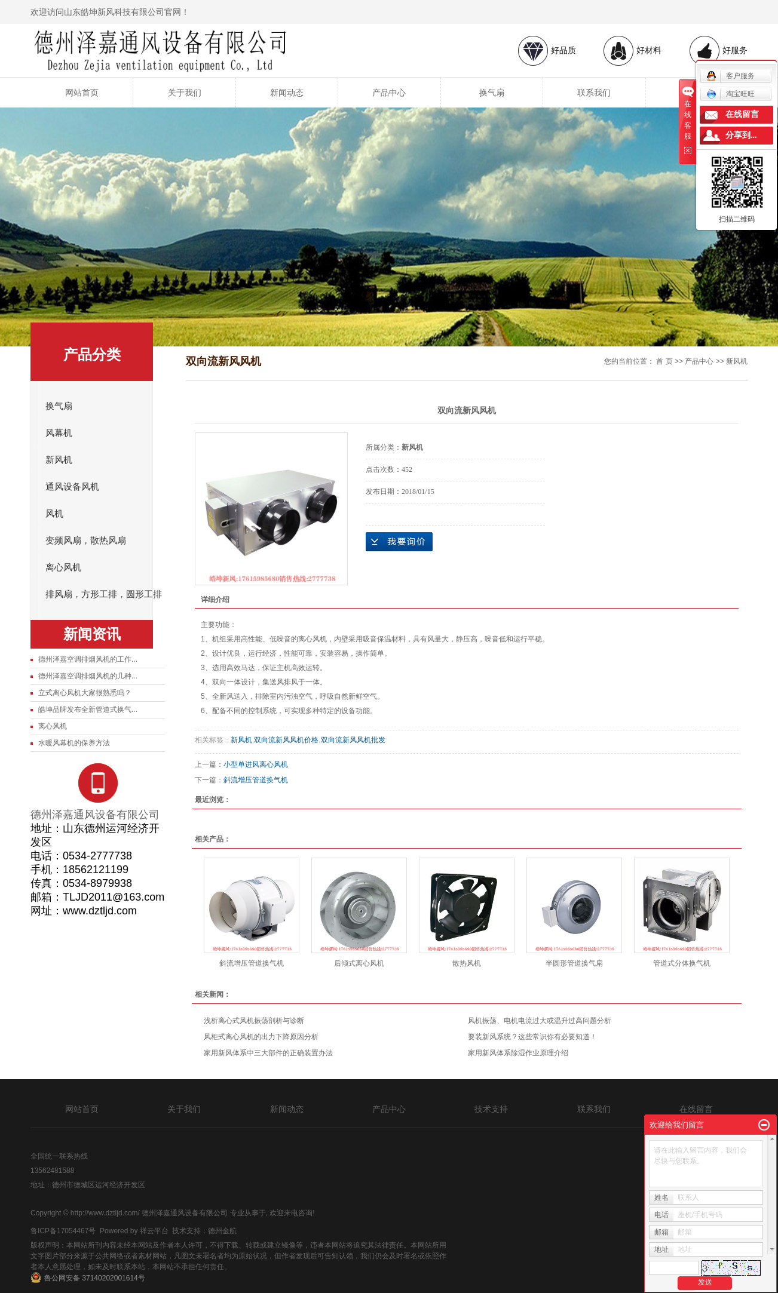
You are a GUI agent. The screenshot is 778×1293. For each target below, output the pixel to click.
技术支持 (491, 1109)
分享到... (741, 135)
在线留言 (696, 1109)
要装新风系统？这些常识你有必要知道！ (532, 1037)
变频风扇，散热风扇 (85, 540)
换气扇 (491, 92)
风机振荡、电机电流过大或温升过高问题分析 (539, 1020)
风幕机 (58, 433)
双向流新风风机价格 (286, 740)
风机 (54, 513)
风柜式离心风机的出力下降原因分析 (261, 1037)
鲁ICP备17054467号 (63, 1231)
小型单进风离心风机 (255, 764)
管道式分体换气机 (681, 963)
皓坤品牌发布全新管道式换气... (87, 709)
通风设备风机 (72, 487)
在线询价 (399, 541)
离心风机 (63, 567)
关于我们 (184, 92)
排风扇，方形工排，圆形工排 (103, 594)
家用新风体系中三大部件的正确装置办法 (268, 1053)
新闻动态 (287, 92)
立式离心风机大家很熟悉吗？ (84, 693)
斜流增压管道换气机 (255, 780)
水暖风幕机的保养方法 (74, 743)
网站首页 (82, 92)
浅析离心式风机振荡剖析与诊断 (254, 1020)
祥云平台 (154, 1231)
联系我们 (594, 92)
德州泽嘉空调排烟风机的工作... (87, 659)
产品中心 (389, 92)
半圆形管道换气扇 (574, 963)
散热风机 (466, 963)
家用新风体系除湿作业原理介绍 (518, 1053)
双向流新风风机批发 (353, 740)
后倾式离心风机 (359, 963)
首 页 (664, 361)
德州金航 (222, 1231)
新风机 (58, 460)
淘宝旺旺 (730, 94)
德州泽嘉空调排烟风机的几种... (87, 676)
